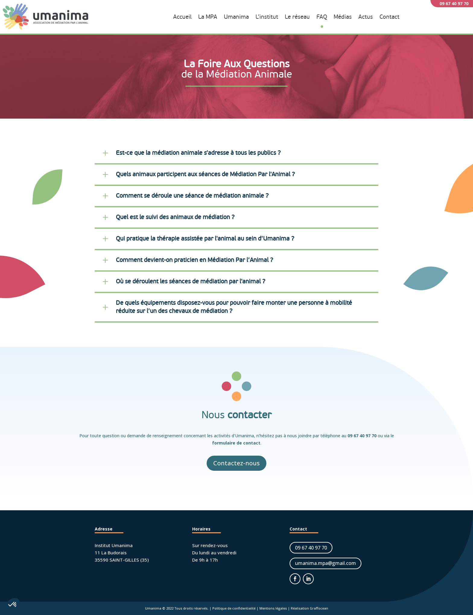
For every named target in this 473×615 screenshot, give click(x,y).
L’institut (267, 17)
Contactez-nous (236, 463)
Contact (389, 17)
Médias (343, 17)
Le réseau (297, 17)
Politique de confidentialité (234, 608)
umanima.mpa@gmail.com (325, 563)
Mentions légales (273, 608)
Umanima (236, 17)
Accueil (182, 17)
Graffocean (319, 608)
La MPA (207, 17)
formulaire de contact (236, 443)
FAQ (321, 17)
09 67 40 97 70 (362, 435)
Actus (365, 17)
